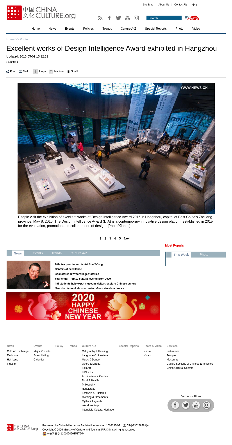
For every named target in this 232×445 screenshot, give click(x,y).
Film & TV (87, 372)
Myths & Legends (92, 401)
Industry (11, 363)
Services (172, 346)
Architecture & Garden (95, 376)
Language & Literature (95, 355)
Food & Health (90, 380)
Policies (88, 28)
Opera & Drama (91, 363)
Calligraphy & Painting (95, 351)
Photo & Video (153, 346)
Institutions (173, 351)
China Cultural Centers (180, 367)
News (52, 28)
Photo (179, 28)
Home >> (12, 39)
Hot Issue (12, 359)
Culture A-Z (128, 28)
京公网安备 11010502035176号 (65, 433)
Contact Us (180, 4)
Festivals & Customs (94, 393)
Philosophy (88, 384)
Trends (107, 28)
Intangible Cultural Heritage (98, 409)
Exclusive (12, 355)
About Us (163, 4)
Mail (25, 71)
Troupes (171, 355)
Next (127, 238)
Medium (59, 71)
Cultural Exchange (18, 351)
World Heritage (90, 405)
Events (69, 28)
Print (13, 71)
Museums (172, 359)
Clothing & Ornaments (95, 397)
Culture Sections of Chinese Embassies (190, 363)
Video (196, 28)
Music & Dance (91, 359)
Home (36, 28)
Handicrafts (88, 388)
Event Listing (41, 355)
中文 (195, 4)
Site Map (148, 4)
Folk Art (86, 367)
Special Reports (156, 28)
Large (42, 71)
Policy (59, 346)
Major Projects (42, 351)
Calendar (39, 359)
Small (74, 71)
